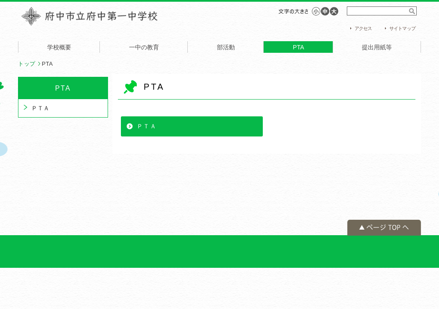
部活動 (226, 47)
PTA (298, 47)
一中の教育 (144, 47)
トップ (27, 64)
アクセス (363, 28)
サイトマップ (402, 28)
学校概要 (59, 47)
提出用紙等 (377, 47)
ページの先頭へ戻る (384, 228)
